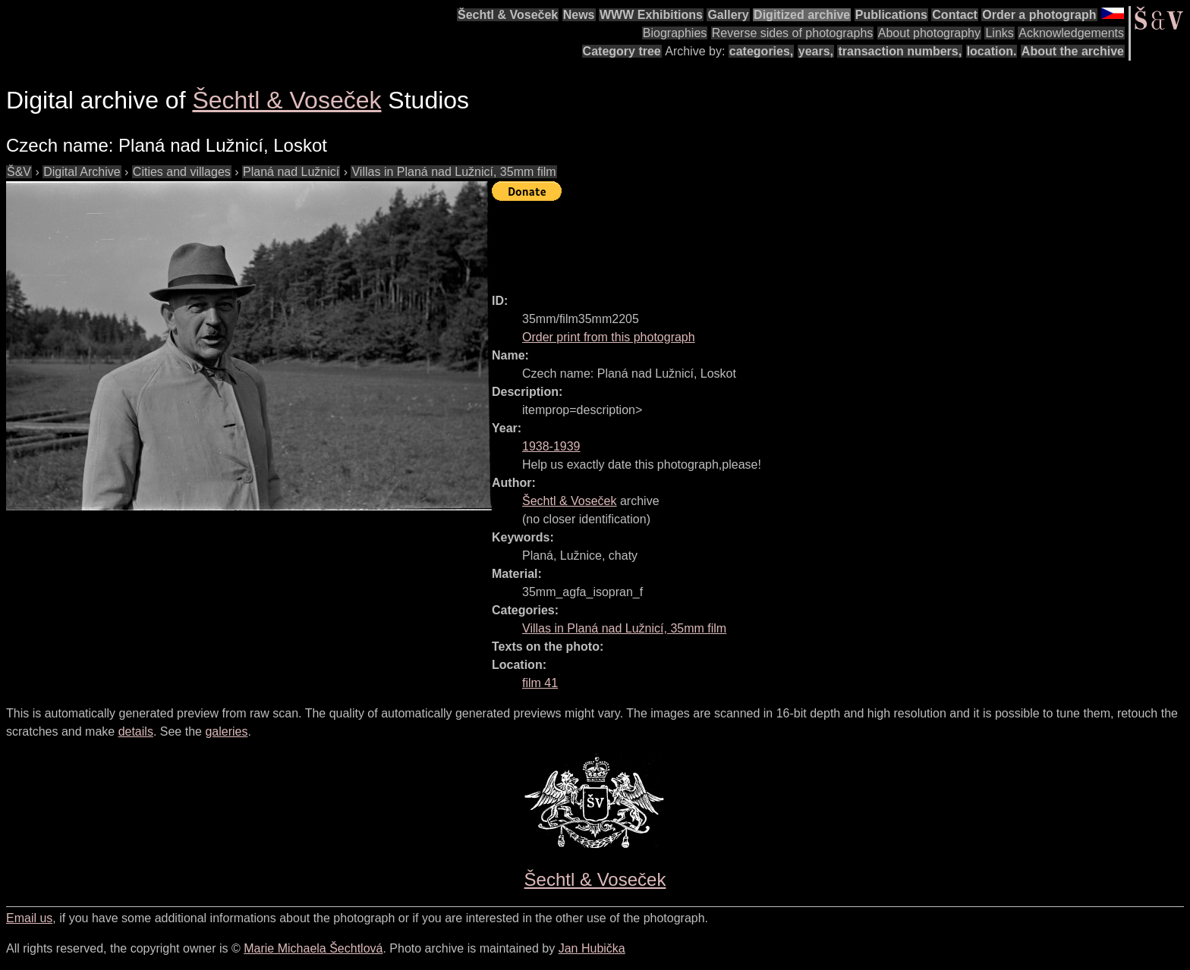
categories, (761, 51)
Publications (891, 14)
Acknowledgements (1071, 33)
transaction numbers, (900, 51)
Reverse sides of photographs (793, 33)
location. (992, 51)
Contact (955, 14)
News (579, 14)
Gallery (727, 14)
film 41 (540, 682)
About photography (929, 33)
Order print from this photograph (608, 337)
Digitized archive (802, 14)
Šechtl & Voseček (508, 14)
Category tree (622, 51)
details (135, 731)
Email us (29, 918)
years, (815, 51)
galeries (226, 731)
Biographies (675, 33)
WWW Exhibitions (651, 14)
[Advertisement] (768, 240)
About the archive (1073, 51)
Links (999, 33)
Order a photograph (1039, 14)
